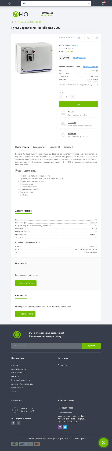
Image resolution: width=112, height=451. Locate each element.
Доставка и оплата (18, 369)
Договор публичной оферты (22, 384)
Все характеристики (90, 67)
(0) (79, 38)
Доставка (72, 123)
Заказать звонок (46, 15)
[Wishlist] (88, 37)
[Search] (88, 3)
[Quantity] (66, 97)
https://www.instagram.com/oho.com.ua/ (18, 423)
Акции (13, 391)
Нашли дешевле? (79, 58)
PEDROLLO (74, 45)
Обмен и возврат (17, 373)
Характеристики (39, 147)
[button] (47, 13)
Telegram (65, 427)
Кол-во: (61, 92)
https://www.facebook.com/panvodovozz (13, 423)
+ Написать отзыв (26, 283)
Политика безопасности (20, 380)
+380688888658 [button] (65, 407)
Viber (60, 427)
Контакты (15, 376)
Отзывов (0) (55, 147)
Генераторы (62, 365)
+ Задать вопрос (25, 314)
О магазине (15, 365)
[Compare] (97, 37)
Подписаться (91, 346)
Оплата (71, 112)
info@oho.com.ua (65, 412)
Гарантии (72, 134)
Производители (17, 388)
